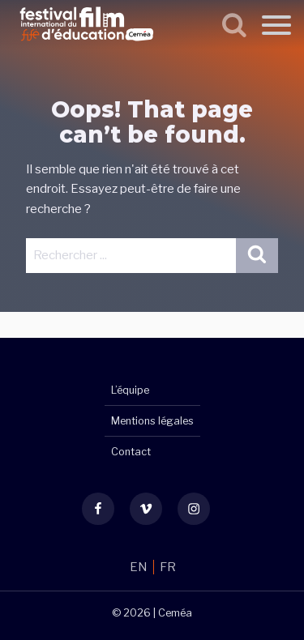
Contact (131, 452)
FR (168, 567)
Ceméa (175, 613)
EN (140, 567)
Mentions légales (152, 421)
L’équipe (130, 390)
